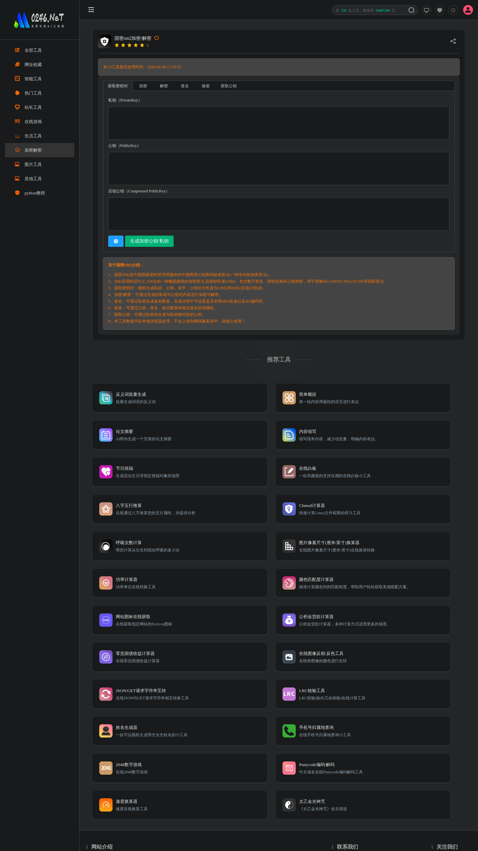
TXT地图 (361, 753)
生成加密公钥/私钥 (149, 241)
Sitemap (381, 753)
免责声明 (400, 753)
